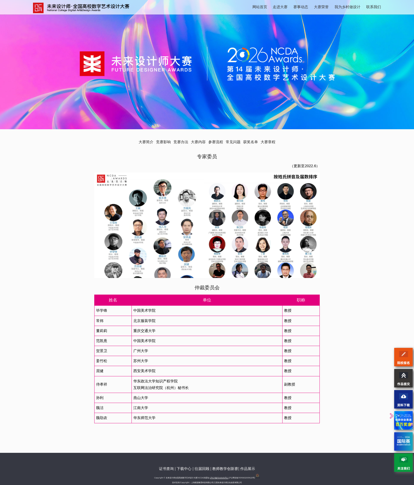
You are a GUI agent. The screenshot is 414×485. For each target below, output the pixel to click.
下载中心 (184, 468)
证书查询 (166, 468)
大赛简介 (146, 142)
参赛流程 (215, 142)
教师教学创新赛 (225, 468)
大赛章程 (268, 142)
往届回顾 (202, 468)
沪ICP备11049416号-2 (219, 478)
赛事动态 (300, 7)
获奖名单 (250, 142)
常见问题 (233, 142)
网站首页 (259, 7)
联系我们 (373, 7)
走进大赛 (280, 7)
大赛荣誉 (321, 7)
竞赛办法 (180, 142)
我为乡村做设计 (347, 7)
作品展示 (247, 468)
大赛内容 (198, 142)
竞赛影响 (163, 142)
